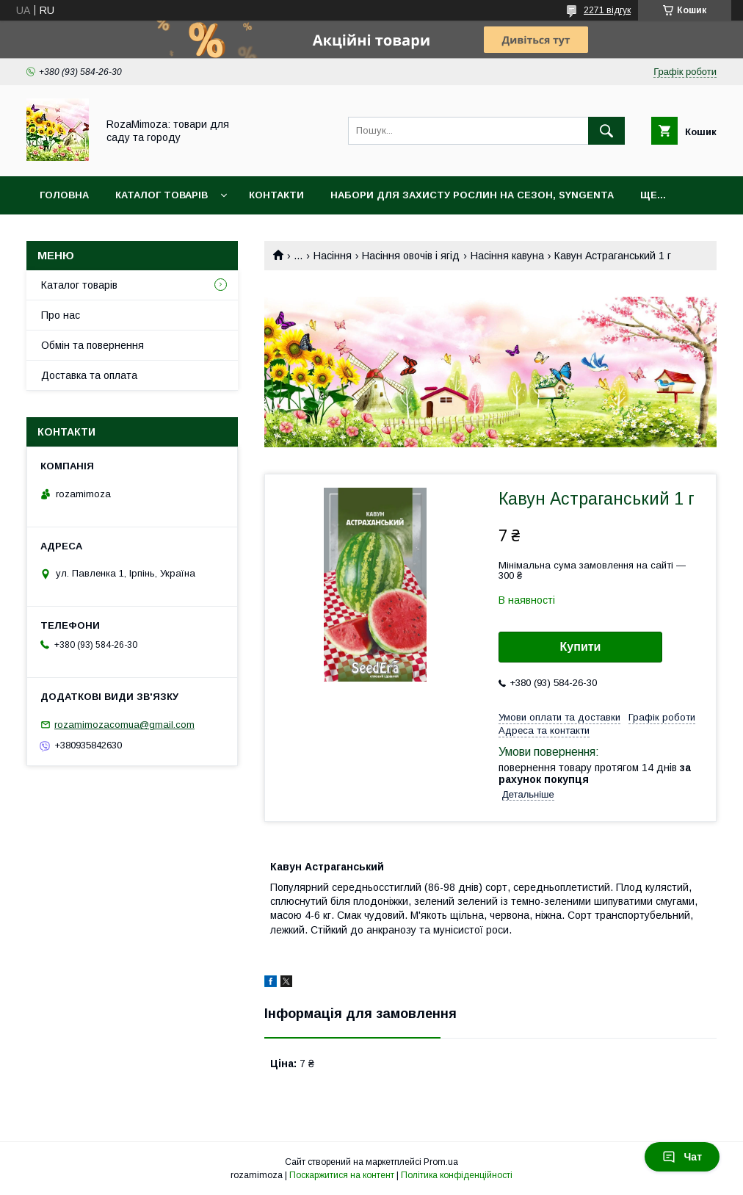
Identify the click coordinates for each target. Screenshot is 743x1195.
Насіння (332, 255)
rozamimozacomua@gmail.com (124, 724)
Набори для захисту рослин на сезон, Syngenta (472, 195)
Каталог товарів (161, 195)
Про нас (60, 315)
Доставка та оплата (89, 375)
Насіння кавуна (507, 255)
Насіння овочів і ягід (411, 255)
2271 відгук (607, 10)
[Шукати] (606, 131)
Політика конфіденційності (456, 1175)
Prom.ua (441, 1162)
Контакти (276, 195)
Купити (580, 646)
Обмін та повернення (92, 345)
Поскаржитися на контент (341, 1175)
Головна (64, 195)
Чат (682, 1156)
